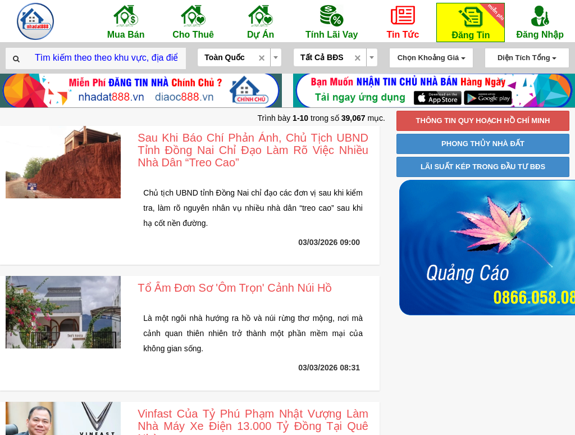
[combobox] (239, 57)
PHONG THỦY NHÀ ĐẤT (482, 143)
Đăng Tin (476, 21)
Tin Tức (402, 21)
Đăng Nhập (540, 21)
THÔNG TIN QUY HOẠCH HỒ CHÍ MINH (483, 120)
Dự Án (260, 21)
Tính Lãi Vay (331, 21)
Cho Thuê (193, 21)
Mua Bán (125, 21)
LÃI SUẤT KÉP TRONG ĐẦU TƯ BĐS (483, 166)
